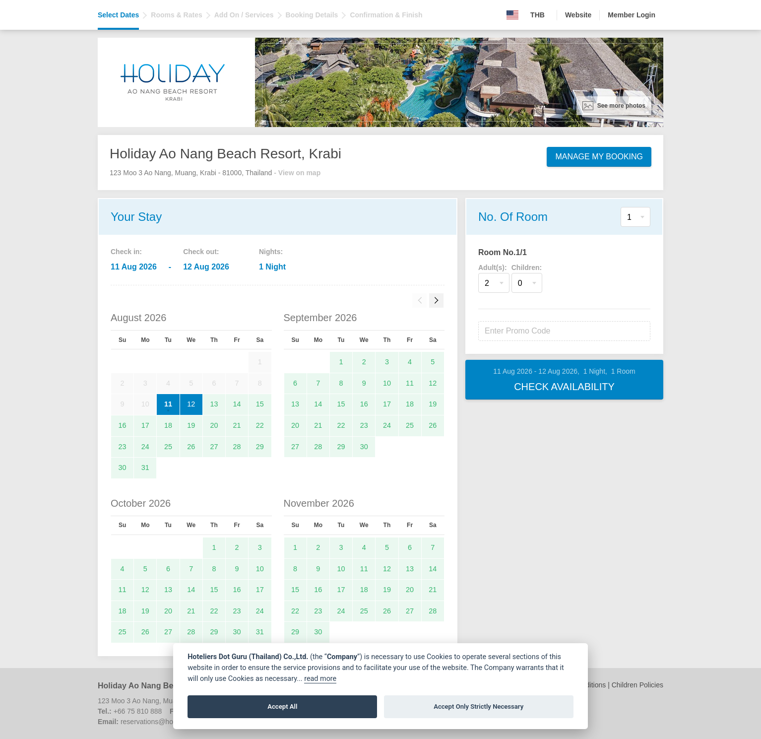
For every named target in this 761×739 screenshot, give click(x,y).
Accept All (282, 706)
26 (191, 447)
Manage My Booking (599, 156)
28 (237, 447)
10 (387, 383)
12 (191, 404)
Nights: (271, 252)
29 (260, 447)
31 (145, 467)
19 (191, 425)
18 (168, 425)
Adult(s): (492, 267)
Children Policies (637, 685)
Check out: (201, 252)
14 (237, 404)
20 (214, 425)
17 (145, 425)
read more (320, 678)
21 (237, 425)
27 (214, 447)
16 (123, 425)
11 (168, 404)
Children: (526, 267)
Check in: (126, 252)
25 (168, 447)
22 (260, 425)
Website (578, 15)
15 (260, 404)
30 (123, 467)
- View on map (297, 173)
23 (123, 447)
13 (214, 404)
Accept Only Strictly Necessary (478, 706)
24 (145, 447)
